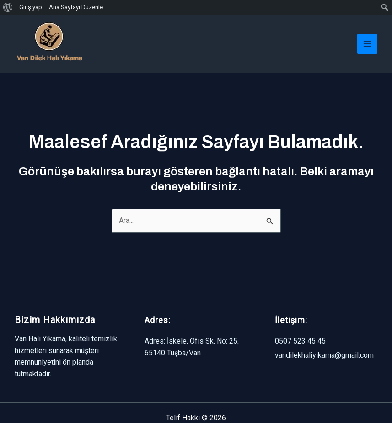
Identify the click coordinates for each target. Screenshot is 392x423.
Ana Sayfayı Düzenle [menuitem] (76, 7)
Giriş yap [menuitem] (30, 7)
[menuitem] (8, 7)
